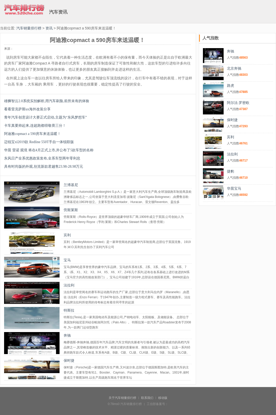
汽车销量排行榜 (28, 28)
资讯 (49, 28)
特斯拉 (69, 310)
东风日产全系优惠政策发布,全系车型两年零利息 (42, 158)
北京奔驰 (234, 68)
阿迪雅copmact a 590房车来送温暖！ (32, 134)
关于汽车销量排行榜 (122, 398)
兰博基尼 (71, 185)
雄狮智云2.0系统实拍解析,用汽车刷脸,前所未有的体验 (46, 101)
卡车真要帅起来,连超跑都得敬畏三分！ (35, 125)
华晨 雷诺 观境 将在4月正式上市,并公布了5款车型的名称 (49, 150)
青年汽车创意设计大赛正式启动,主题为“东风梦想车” (45, 117)
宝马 (67, 260)
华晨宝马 (234, 188)
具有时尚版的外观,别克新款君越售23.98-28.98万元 (43, 166)
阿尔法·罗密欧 (238, 103)
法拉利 (69, 285)
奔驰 (67, 335)
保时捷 (69, 360)
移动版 (162, 398)
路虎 (230, 85)
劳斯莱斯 (71, 210)
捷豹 (230, 171)
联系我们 (147, 398)
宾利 (67, 235)
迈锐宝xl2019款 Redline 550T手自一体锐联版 (39, 142)
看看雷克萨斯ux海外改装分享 (27, 109)
